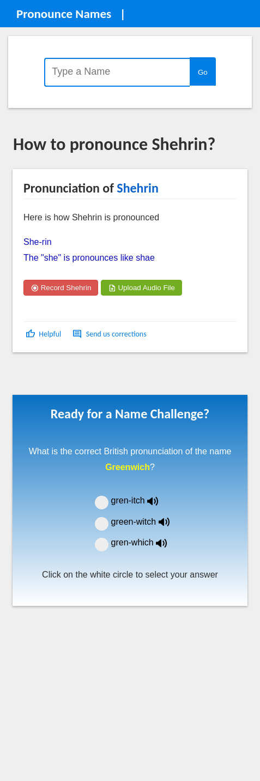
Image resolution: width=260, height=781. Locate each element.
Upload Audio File (141, 288)
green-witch (147, 521)
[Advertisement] (100, 377)
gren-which (146, 542)
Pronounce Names (63, 13)
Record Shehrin (61, 288)
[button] (44, 334)
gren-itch (142, 500)
